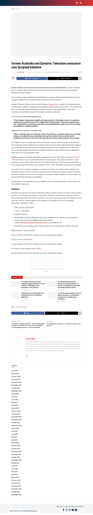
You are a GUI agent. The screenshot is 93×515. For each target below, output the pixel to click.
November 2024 (16, 423)
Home (13, 9)
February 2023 (16, 484)
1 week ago (61, 289)
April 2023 (14, 478)
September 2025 (16, 394)
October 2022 (15, 495)
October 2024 (15, 426)
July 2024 (14, 435)
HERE (30, 239)
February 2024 (16, 449)
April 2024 (14, 443)
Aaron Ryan (20, 72)
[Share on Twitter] (62, 78)
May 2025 (14, 406)
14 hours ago (25, 289)
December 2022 (16, 490)
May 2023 (14, 475)
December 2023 (16, 455)
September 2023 (16, 464)
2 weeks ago (61, 301)
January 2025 (15, 417)
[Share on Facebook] (31, 78)
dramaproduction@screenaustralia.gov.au (34, 223)
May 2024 (14, 441)
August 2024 (15, 432)
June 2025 (14, 403)
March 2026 (15, 377)
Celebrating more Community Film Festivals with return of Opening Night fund (32, 295)
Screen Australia (48, 72)
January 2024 (15, 452)
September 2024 (16, 429)
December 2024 (16, 420)
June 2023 (14, 472)
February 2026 (16, 380)
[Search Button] (81, 3)
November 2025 (16, 389)
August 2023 (15, 467)
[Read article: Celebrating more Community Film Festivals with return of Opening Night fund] (15, 295)
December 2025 (16, 386)
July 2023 (14, 469)
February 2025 (16, 415)
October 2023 (15, 461)
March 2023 (15, 481)
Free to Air (19, 9)
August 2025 (15, 397)
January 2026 (15, 383)
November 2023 (16, 458)
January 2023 (15, 487)
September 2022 (16, 498)
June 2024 (14, 438)
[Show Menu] (77, 3)
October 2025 (15, 392)
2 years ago (30, 72)
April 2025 (14, 409)
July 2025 (14, 400)
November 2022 (16, 492)
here (27, 184)
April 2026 (14, 374)
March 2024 (15, 446)
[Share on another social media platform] (80, 78)
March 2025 (15, 412)
